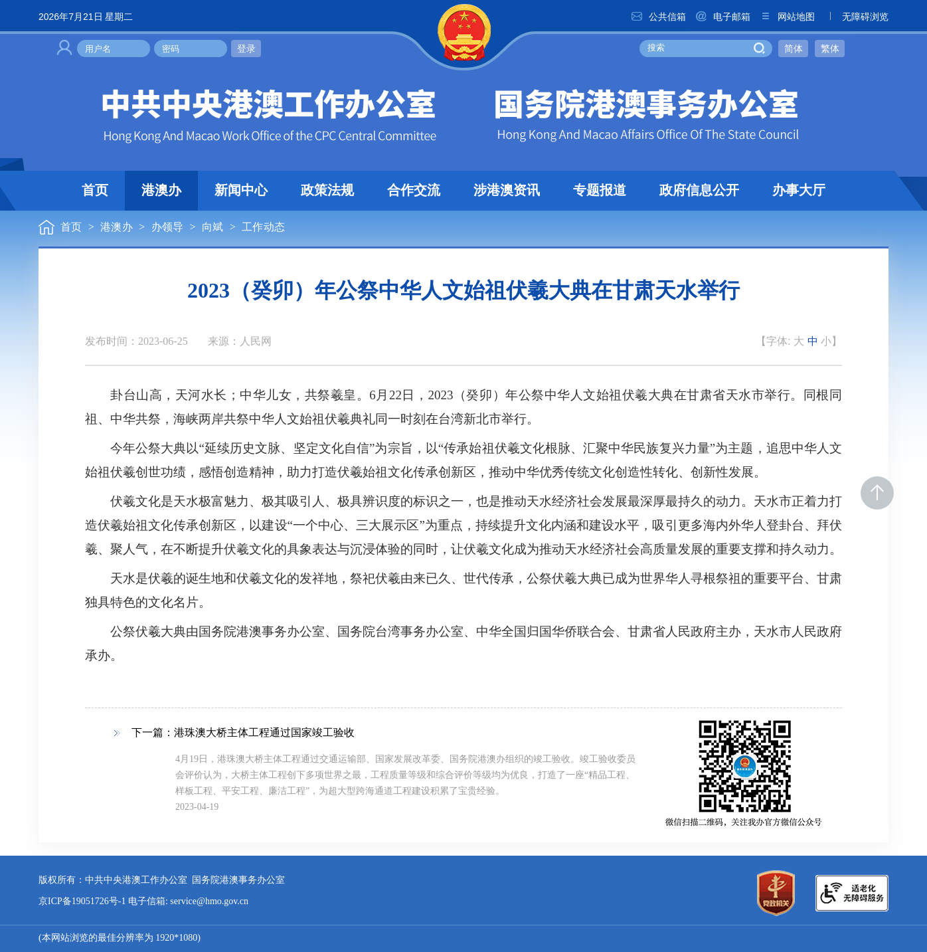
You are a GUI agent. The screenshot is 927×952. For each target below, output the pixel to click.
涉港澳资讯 (506, 190)
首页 (95, 190)
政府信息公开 (699, 190)
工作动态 (263, 227)
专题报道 (599, 190)
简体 (793, 48)
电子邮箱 (722, 16)
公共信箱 (658, 16)
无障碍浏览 (855, 16)
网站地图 (787, 16)
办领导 (167, 227)
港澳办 (161, 190)
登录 (246, 48)
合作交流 (413, 190)
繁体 (830, 48)
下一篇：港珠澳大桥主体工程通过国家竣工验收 (243, 733)
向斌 (212, 227)
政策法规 (327, 190)
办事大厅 (798, 190)
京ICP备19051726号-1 (82, 902)
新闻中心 (241, 190)
